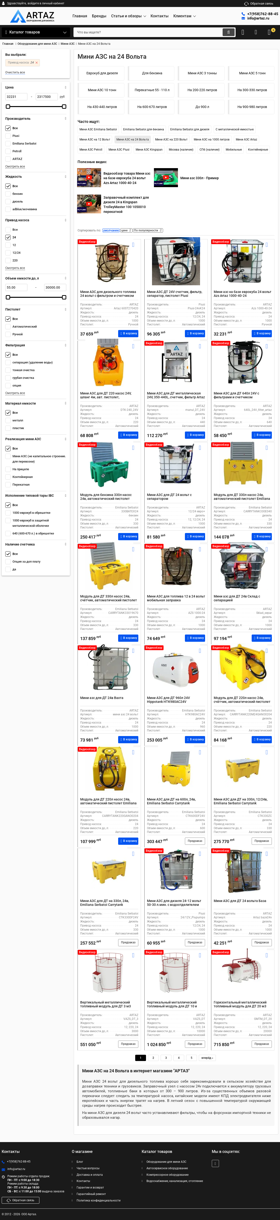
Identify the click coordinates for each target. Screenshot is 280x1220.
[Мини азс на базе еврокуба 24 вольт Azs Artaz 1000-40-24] (243, 267)
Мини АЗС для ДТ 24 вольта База (240, 902)
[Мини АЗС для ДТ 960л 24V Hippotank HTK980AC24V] (176, 673)
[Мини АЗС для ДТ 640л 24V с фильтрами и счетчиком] (243, 368)
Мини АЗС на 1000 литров (212, 139)
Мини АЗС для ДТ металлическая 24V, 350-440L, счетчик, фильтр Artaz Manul (176, 399)
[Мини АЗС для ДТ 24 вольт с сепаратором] (176, 470)
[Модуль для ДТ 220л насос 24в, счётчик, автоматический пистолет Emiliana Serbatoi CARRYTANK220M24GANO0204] (243, 673)
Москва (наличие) (181, 149)
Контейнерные (258, 149)
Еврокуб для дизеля (102, 73)
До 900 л (202, 107)
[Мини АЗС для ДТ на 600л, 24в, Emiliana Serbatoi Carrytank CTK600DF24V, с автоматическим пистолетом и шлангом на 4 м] (176, 774)
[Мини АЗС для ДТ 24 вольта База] (243, 876)
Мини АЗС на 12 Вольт (94, 139)
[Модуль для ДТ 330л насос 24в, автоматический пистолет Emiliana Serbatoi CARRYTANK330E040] (243, 470)
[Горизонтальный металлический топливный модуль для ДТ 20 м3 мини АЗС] (243, 977)
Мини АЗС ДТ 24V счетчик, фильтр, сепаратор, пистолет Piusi (174, 295)
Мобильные (234, 149)
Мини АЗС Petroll (90, 149)
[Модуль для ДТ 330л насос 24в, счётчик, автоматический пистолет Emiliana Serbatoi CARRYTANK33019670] (109, 571)
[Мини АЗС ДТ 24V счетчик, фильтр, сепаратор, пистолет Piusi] (176, 267)
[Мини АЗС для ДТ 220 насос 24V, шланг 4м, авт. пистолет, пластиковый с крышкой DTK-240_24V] (109, 368)
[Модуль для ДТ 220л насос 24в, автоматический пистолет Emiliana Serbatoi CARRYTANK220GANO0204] (109, 774)
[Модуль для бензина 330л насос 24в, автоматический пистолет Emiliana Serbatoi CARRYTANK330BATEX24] (109, 470)
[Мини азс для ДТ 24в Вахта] (109, 673)
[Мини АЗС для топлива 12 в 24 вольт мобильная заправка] (176, 571)
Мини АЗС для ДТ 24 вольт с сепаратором (169, 498)
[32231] (16, 96)
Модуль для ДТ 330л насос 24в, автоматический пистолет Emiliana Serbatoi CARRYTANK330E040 (242, 500)
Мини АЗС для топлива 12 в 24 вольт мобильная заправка (176, 600)
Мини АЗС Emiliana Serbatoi (98, 129)
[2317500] (47, 96)
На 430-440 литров (102, 107)
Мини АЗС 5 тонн (252, 73)
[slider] (8, 106)
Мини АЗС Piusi (119, 149)
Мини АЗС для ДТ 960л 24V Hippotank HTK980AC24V (168, 701)
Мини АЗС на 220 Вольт (171, 139)
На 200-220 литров (202, 90)
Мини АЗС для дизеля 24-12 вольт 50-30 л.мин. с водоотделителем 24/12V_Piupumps (174, 906)
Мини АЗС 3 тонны (202, 73)
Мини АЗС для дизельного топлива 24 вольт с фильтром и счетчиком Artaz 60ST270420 (108, 297)
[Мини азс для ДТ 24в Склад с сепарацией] (243, 571)
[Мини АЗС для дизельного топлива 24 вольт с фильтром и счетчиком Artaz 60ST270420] (109, 267)
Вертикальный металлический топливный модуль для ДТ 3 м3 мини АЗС (105, 1008)
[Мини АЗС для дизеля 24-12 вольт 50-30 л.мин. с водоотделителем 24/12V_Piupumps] (176, 876)
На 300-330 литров (252, 90)
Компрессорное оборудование (167, 1174)
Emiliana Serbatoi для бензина (143, 129)
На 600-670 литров (152, 107)
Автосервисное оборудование (167, 1168)
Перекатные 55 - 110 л (152, 90)
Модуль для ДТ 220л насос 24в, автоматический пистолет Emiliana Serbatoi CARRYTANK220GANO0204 (108, 805)
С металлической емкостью (235, 129)
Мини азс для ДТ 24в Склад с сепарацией (237, 600)
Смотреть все (15, 166)
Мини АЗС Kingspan (149, 149)
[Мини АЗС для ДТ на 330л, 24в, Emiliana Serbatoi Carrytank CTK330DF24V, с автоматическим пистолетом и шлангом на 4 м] (109, 876)
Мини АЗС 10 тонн (102, 90)
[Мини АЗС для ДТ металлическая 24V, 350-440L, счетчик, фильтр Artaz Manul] (176, 368)
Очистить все (15, 72)
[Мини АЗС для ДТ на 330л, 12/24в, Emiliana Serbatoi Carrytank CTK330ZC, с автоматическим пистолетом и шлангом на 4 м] (243, 774)
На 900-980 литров (252, 107)
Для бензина (152, 73)
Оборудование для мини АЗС (166, 1161)
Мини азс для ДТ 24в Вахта (101, 699)
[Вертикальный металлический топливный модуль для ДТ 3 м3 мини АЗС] (109, 977)
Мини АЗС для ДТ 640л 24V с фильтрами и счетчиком (236, 396)
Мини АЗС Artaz (246, 139)
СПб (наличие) (209, 149)
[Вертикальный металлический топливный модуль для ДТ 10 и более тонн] (176, 977)
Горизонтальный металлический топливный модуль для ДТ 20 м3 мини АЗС (240, 1008)
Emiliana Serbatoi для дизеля (189, 129)
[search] (149, 32)
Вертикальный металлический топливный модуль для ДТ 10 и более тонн (172, 1008)
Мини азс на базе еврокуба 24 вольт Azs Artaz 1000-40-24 (242, 295)
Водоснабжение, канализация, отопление (174, 1181)
